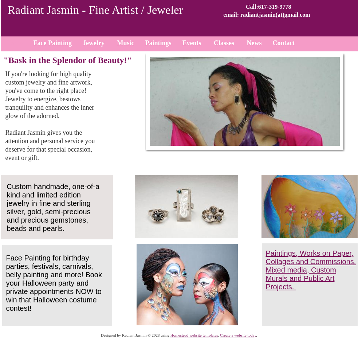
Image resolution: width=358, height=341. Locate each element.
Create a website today (238, 335)
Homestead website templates (194, 335)
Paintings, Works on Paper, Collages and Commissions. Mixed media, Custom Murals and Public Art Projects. (311, 270)
